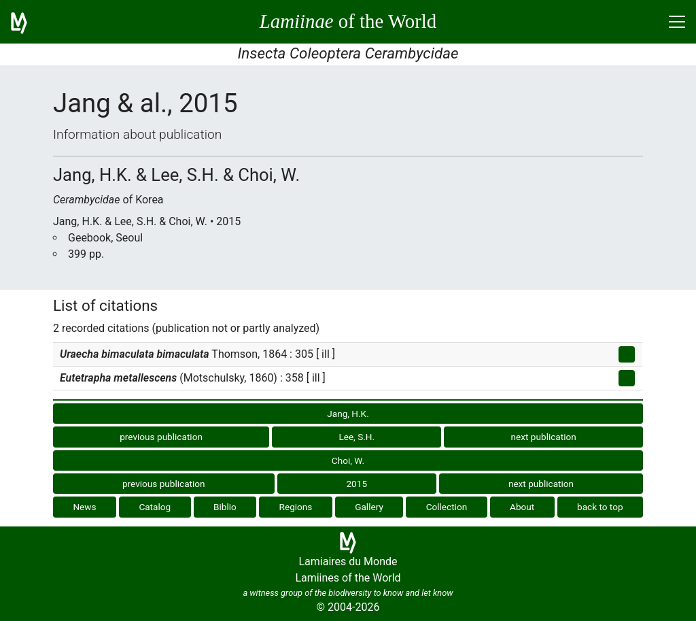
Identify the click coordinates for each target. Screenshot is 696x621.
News (84, 506)
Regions (296, 506)
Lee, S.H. (356, 436)
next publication (543, 436)
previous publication (161, 436)
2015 (356, 483)
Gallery (369, 506)
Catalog (155, 506)
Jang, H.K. (347, 413)
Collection (447, 506)
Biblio (225, 506)
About (522, 506)
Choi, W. (348, 460)
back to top (600, 506)
